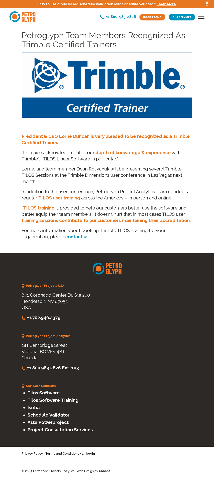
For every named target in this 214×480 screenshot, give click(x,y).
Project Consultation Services (60, 429)
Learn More (166, 4)
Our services (181, 17)
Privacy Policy (32, 453)
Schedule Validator (48, 415)
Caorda (104, 471)
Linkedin (88, 453)
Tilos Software (44, 393)
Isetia (34, 407)
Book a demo (152, 17)
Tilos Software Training (53, 400)
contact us (77, 236)
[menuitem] (200, 17)
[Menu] (200, 17)
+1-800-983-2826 (120, 17)
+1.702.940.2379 (43, 317)
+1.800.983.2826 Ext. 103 (53, 368)
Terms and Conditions (62, 453)
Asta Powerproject (48, 422)
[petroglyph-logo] (22, 16)
